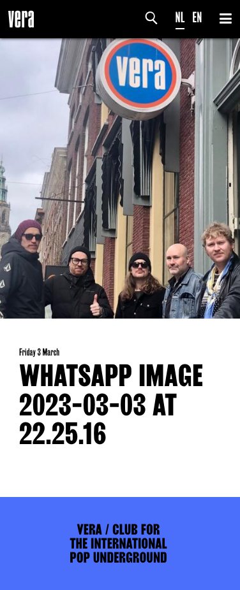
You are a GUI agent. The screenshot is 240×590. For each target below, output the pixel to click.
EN (197, 17)
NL (180, 17)
